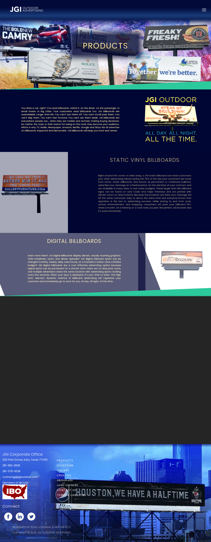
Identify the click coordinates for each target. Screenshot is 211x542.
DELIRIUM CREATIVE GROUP (47, 538)
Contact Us (66, 490)
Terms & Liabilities (71, 495)
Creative (64, 475)
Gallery (63, 470)
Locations (65, 465)
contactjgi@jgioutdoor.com (20, 477)
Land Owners (67, 485)
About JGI (65, 480)
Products (65, 460)
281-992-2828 (11, 465)
